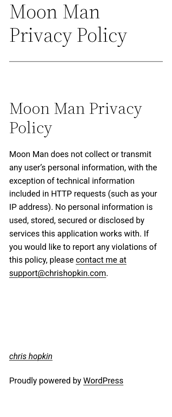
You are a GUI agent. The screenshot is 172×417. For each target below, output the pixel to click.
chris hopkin (30, 356)
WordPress (103, 380)
